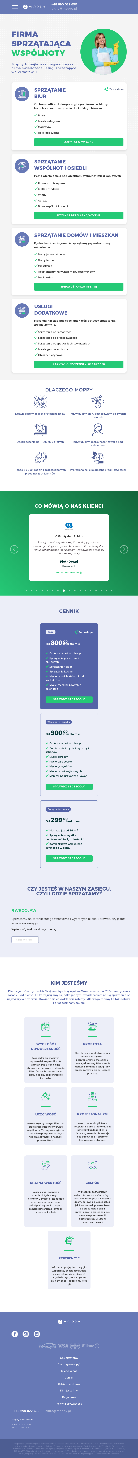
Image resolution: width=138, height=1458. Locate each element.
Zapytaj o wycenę (78, 141)
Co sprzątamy (69, 1357)
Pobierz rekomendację (69, 572)
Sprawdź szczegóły (69, 699)
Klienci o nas (69, 1371)
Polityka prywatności (69, 1403)
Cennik (69, 1377)
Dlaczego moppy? (69, 1364)
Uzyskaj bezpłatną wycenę (78, 215)
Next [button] (124, 549)
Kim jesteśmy (69, 1390)
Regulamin (69, 1397)
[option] (69, 547)
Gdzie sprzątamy (69, 1384)
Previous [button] (14, 549)
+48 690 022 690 (64, 4)
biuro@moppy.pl (64, 8)
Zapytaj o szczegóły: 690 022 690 (79, 364)
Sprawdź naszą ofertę (79, 286)
